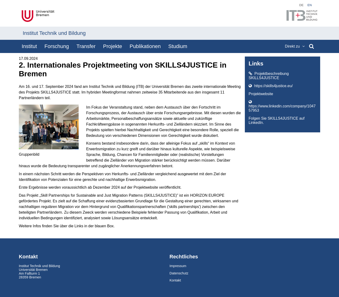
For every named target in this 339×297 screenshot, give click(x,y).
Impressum (178, 266)
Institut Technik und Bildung (54, 33)
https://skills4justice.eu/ (271, 86)
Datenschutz (179, 273)
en (309, 5)
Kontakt (175, 280)
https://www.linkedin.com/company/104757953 (282, 106)
